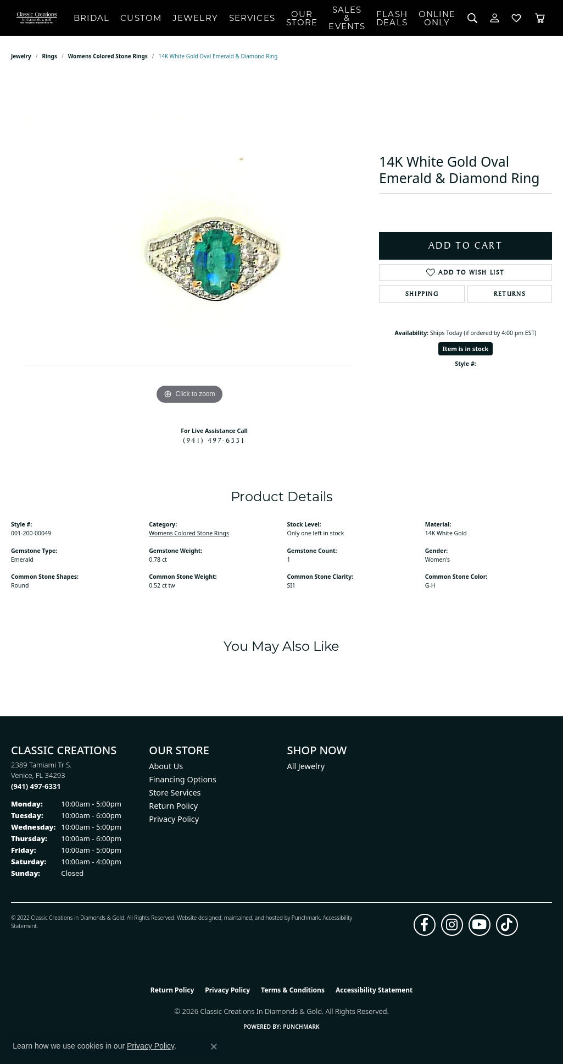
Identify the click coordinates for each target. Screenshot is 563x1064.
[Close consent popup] (213, 1046)
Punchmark (306, 918)
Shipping (422, 293)
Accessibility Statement (374, 990)
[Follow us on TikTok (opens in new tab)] (507, 925)
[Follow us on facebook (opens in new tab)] (425, 925)
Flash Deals (392, 18)
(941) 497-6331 (214, 440)
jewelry (21, 56)
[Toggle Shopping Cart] (540, 18)
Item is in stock (466, 348)
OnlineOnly (437, 18)
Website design (196, 918)
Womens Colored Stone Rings (108, 56)
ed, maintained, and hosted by (253, 918)
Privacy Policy (174, 819)
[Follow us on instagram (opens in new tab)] (452, 925)
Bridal (92, 18)
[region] (189, 242)
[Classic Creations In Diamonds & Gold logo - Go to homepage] (36, 18)
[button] (472, 18)
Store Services (174, 792)
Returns (510, 293)
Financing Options (182, 779)
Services (252, 18)
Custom (140, 18)
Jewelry (195, 18)
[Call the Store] (36, 786)
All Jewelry (306, 766)
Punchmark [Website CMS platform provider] (301, 1026)
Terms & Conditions (293, 990)
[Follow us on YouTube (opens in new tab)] (479, 925)
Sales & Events (346, 17)
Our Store (302, 18)
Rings (49, 56)
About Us (166, 766)
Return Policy (173, 805)
